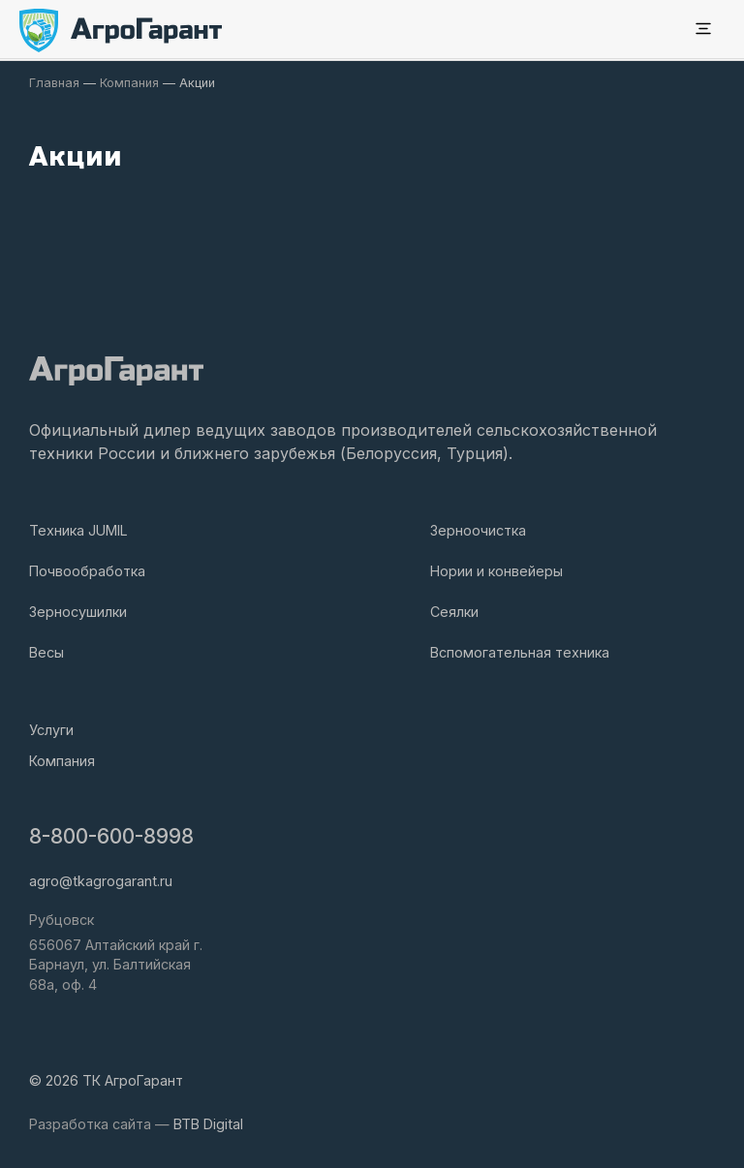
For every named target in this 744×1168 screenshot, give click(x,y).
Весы (46, 652)
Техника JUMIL (78, 530)
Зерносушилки (78, 611)
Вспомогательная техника (519, 652)
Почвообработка (87, 571)
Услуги (51, 730)
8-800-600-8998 (111, 836)
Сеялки (454, 611)
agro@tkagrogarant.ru (100, 881)
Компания (62, 761)
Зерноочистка (478, 530)
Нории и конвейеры (496, 571)
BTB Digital (208, 1124)
